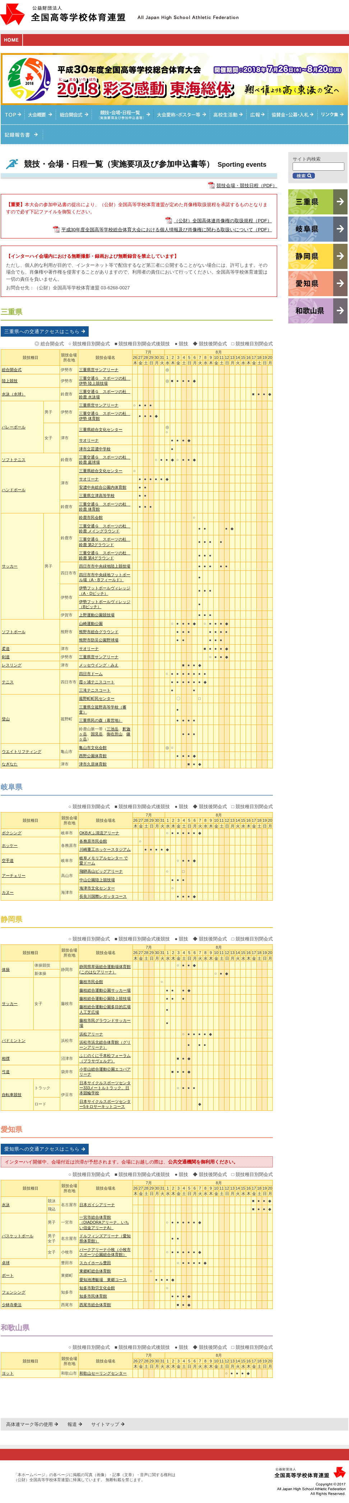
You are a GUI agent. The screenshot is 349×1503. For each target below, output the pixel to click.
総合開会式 (74, 114)
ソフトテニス (13, 459)
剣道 (6, 657)
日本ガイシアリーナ (97, 1205)
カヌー (8, 892)
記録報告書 (22, 134)
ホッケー (10, 845)
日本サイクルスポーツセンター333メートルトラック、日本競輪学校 (105, 1088)
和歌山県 (15, 1328)
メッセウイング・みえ (98, 665)
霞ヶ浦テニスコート (97, 682)
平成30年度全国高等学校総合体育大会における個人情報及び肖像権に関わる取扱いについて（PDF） (166, 229)
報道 (72, 1424)
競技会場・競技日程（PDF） (247, 185)
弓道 (6, 1072)
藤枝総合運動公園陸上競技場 (105, 998)
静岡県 (11, 919)
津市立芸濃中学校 (95, 449)
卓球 (6, 1263)
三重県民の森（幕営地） (100, 720)
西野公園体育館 (93, 756)
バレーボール (13, 427)
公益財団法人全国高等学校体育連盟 (62, 14)
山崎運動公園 (91, 623)
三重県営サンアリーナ (98, 370)
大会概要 (40, 114)
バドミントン (13, 1040)
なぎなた (10, 764)
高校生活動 (228, 114)
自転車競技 (12, 1094)
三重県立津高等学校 (97, 495)
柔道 (6, 648)
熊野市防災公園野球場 (98, 640)
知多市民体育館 (93, 1296)
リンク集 (333, 114)
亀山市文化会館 (93, 747)
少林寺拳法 (12, 1305)
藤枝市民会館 (91, 982)
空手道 (8, 860)
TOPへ (13, 114)
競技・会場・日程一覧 (123, 114)
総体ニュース (257, 114)
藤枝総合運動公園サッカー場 (105, 990)
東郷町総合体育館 (95, 1271)
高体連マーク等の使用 (29, 1424)
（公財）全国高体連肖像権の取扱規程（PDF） (223, 220)
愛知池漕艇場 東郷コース (103, 1279)
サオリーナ (89, 440)
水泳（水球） (13, 394)
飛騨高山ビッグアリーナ (101, 871)
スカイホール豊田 (95, 1263)
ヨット (8, 1373)
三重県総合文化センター (100, 429)
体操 (6, 969)
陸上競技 (10, 381)
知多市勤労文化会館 (97, 1288)
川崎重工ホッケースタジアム (105, 849)
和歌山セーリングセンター (103, 1373)
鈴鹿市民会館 (91, 517)
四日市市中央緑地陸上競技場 (104, 566)
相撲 (6, 1058)
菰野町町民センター (97, 698)
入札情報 (293, 114)
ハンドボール (13, 490)
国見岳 (97, 734)
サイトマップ (105, 1424)
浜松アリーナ (91, 1034)
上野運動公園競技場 (97, 615)
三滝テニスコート (95, 690)
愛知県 (11, 1129)
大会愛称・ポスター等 (182, 114)
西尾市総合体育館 (95, 1305)
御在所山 (114, 734)
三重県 (11, 312)
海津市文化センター (97, 888)
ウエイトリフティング (21, 751)
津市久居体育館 (93, 764)
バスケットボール (17, 1236)
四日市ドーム (91, 674)
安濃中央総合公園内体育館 (102, 487)
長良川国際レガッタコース (103, 896)
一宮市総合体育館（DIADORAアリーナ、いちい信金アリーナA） (104, 1222)
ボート (8, 1275)
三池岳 (112, 729)
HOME (11, 40)
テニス (8, 682)
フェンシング (13, 1292)
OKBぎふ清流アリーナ (99, 833)
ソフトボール (13, 632)
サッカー (10, 566)
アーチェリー (13, 875)
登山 (6, 719)
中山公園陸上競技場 (97, 880)
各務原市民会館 (93, 841)
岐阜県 (11, 787)
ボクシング (12, 833)
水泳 (6, 1205)
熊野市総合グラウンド (98, 632)
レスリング (12, 665)
